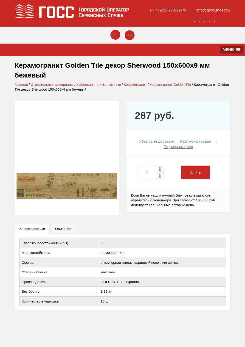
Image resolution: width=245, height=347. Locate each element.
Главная (21, 84)
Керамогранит (135, 84)
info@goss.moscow (213, 10)
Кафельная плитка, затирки (98, 84)
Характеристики (32, 229)
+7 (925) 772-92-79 (169, 10)
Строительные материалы (52, 84)
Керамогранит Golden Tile (170, 84)
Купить (195, 172)
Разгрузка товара (195, 141)
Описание (63, 229)
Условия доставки (157, 141)
